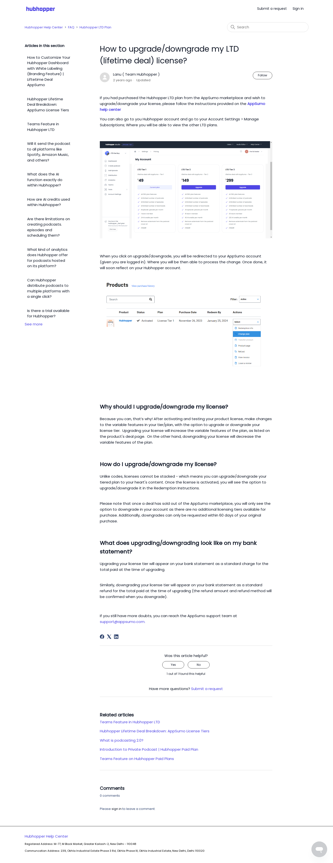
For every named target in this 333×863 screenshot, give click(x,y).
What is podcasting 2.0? (121, 740)
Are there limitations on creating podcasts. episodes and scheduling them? (48, 227)
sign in (117, 808)
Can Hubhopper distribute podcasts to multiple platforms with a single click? (48, 288)
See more (34, 324)
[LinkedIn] (116, 636)
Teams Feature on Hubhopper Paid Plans (137, 758)
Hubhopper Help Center (44, 27)
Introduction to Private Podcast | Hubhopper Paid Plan (149, 749)
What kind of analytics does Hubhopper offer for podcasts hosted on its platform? (47, 258)
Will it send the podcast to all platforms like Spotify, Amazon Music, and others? (48, 152)
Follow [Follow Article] (262, 75)
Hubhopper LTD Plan (95, 27)
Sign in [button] (298, 8)
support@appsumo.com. (122, 621)
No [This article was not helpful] (199, 665)
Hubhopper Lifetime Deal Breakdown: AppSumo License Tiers (48, 104)
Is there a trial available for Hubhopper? (48, 313)
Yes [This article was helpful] (173, 665)
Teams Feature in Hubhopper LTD (43, 126)
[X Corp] (109, 636)
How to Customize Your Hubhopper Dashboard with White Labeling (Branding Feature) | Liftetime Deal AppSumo (48, 71)
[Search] (268, 27)
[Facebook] (102, 636)
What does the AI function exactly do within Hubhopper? (44, 180)
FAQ (71, 27)
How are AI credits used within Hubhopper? (48, 202)
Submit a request (272, 8)
